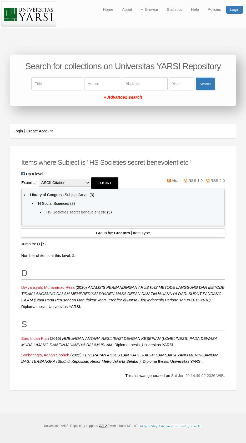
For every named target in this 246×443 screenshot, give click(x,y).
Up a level (32, 174)
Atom (172, 180)
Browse (151, 9)
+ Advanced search (123, 97)
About (127, 9)
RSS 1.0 (192, 180)
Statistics (174, 9)
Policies (214, 9)
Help (195, 9)
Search (205, 84)
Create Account (39, 131)
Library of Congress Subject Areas (59, 195)
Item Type (141, 233)
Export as (29, 183)
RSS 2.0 (214, 180)
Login (234, 9)
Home (108, 9)
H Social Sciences (53, 203)
